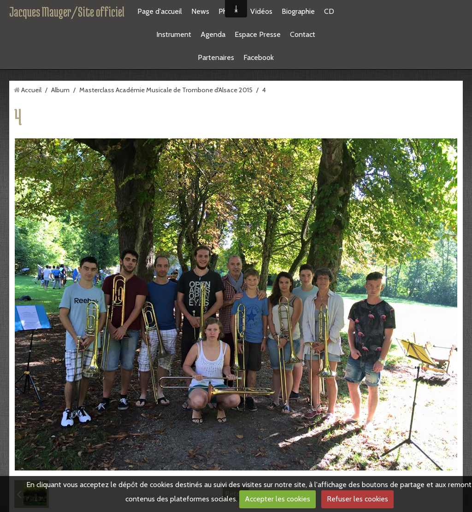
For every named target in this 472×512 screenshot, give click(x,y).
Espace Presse (258, 34)
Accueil (31, 90)
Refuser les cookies (357, 498)
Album (60, 90)
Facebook (258, 57)
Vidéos (261, 11)
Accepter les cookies (277, 498)
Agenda (213, 34)
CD (329, 11)
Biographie (298, 11)
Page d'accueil (159, 11)
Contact (302, 34)
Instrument (173, 34)
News (200, 11)
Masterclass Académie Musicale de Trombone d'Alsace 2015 (166, 90)
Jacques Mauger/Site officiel (66, 11)
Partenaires (216, 57)
